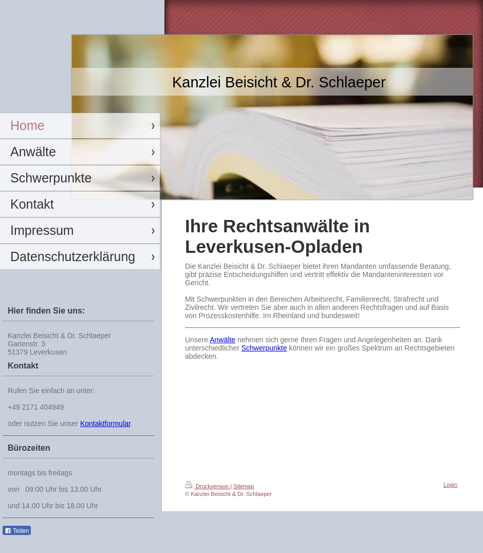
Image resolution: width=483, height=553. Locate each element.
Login (450, 485)
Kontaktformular (105, 423)
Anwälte (222, 340)
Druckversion (207, 486)
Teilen (17, 530)
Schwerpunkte (264, 348)
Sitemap (243, 486)
